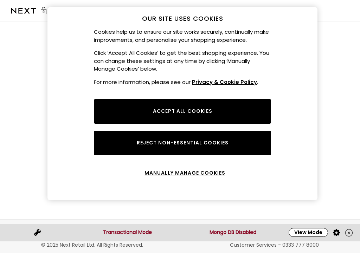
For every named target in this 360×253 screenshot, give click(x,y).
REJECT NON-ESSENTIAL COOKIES (183, 142)
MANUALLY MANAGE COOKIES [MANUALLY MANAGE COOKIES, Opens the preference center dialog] (184, 172)
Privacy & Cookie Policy (224, 82)
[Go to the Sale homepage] (23, 11)
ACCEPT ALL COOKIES (182, 111)
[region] (182, 103)
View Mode (308, 232)
